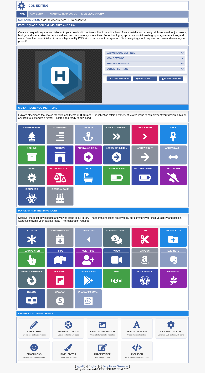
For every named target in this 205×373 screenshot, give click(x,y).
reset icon (143, 79)
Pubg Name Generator (115, 365)
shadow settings (118, 63)
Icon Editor (37, 13)
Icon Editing (38, 5)
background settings (121, 53)
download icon (171, 79)
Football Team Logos (63, 13)
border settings (117, 69)
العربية (80, 365)
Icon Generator (92, 13)
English (93, 365)
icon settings (115, 58)
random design (119, 79)
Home (22, 13)
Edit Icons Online (29, 19)
